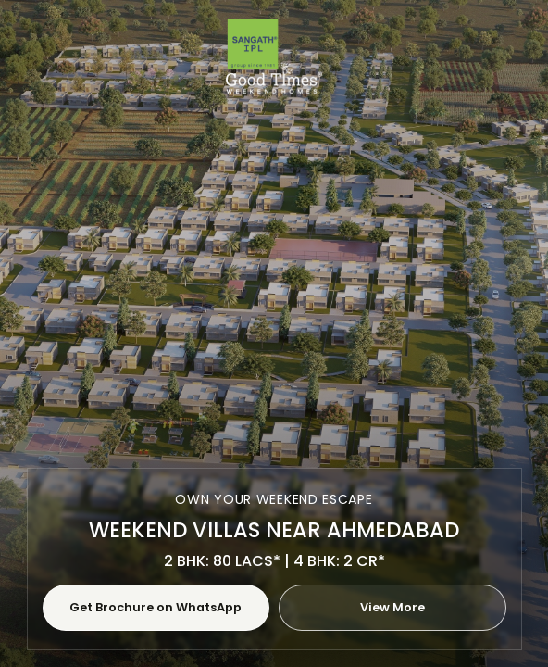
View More (392, 607)
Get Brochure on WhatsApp (155, 607)
